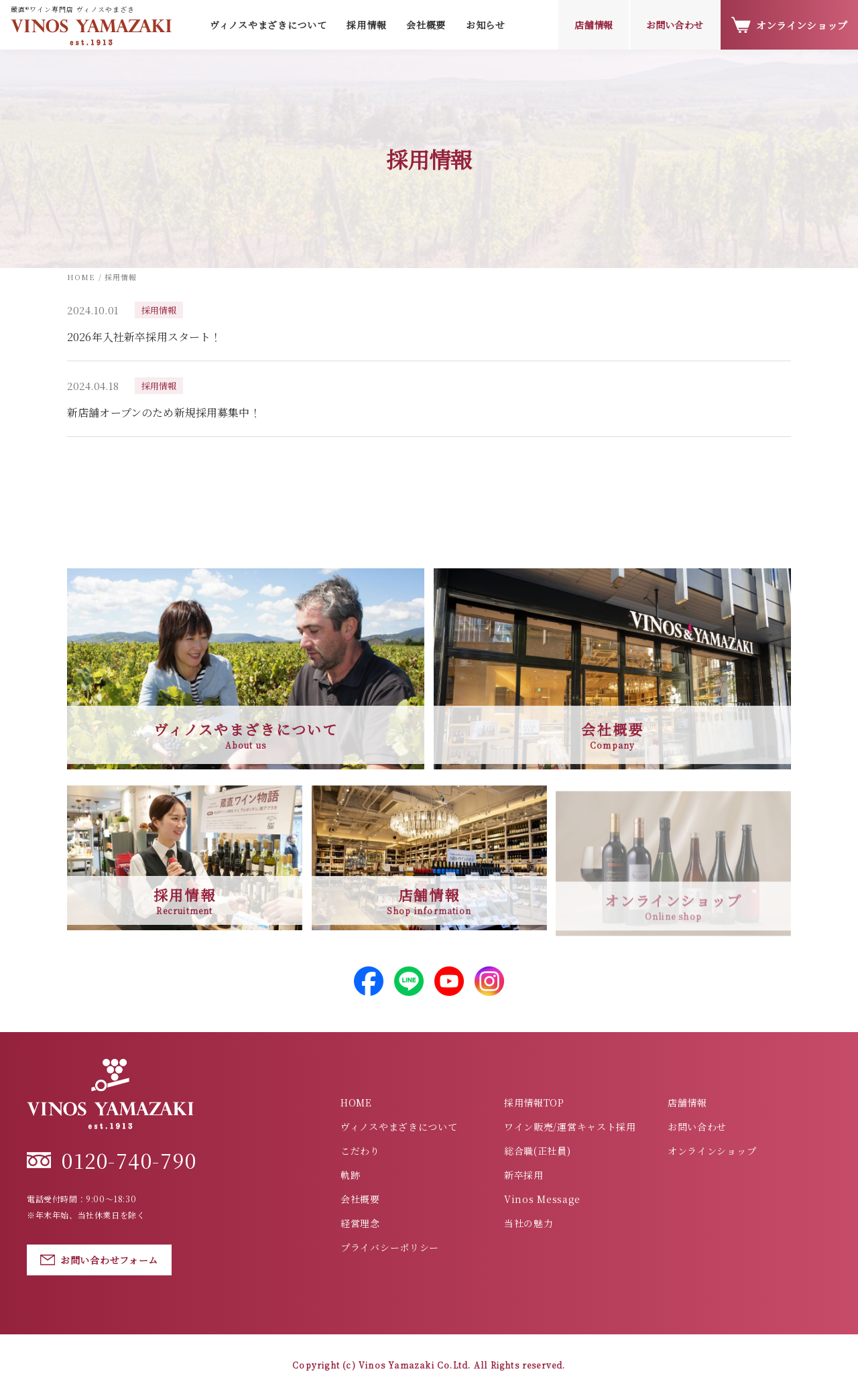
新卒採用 (524, 1175)
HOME (356, 1102)
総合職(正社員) (537, 1150)
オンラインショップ (789, 25)
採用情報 (366, 24)
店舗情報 (593, 24)
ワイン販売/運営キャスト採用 (570, 1126)
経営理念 (360, 1223)
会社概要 (426, 24)
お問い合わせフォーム (99, 1260)
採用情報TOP (534, 1102)
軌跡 (350, 1175)
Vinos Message (542, 1199)
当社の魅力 (529, 1223)
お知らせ (485, 24)
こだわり (360, 1150)
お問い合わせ (674, 24)
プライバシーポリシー (390, 1247)
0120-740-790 (111, 1160)
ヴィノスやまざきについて (399, 1126)
